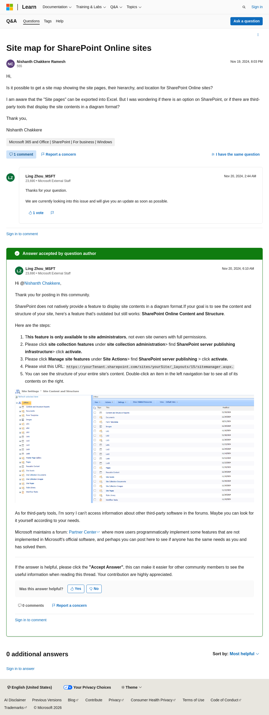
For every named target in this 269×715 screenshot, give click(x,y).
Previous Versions (46, 700)
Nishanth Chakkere (42, 283)
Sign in (257, 7)
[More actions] (258, 35)
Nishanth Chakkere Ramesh (41, 62)
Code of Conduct (224, 700)
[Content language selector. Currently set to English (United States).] (29, 687)
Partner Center (82, 532)
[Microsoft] (9, 7)
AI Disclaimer (15, 700)
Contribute (93, 700)
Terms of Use (193, 700)
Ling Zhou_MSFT (40, 176)
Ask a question (247, 21)
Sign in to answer (20, 669)
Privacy (115, 700)
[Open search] (244, 7)
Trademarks (14, 708)
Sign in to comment (22, 234)
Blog (71, 700)
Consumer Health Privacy (152, 700)
